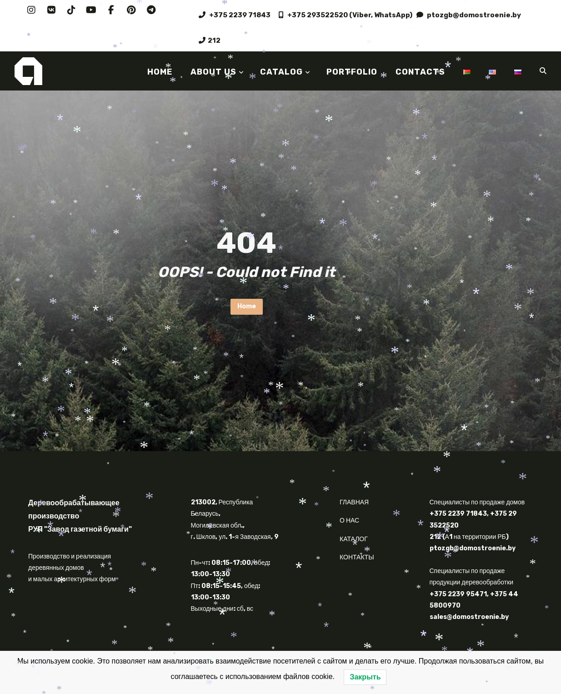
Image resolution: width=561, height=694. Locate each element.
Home (246, 306)
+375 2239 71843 (237, 15)
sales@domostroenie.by (469, 617)
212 (209, 40)
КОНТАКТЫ (357, 557)
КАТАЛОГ (354, 539)
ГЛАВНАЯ (354, 502)
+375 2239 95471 (458, 594)
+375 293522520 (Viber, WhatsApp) (345, 15)
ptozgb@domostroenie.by (468, 15)
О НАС (349, 520)
